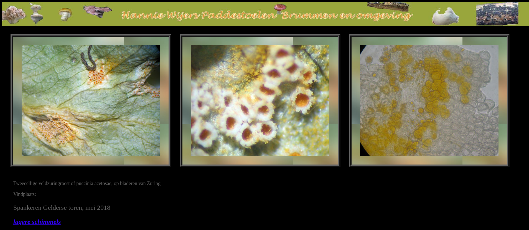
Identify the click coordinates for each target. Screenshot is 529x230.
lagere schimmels (37, 221)
